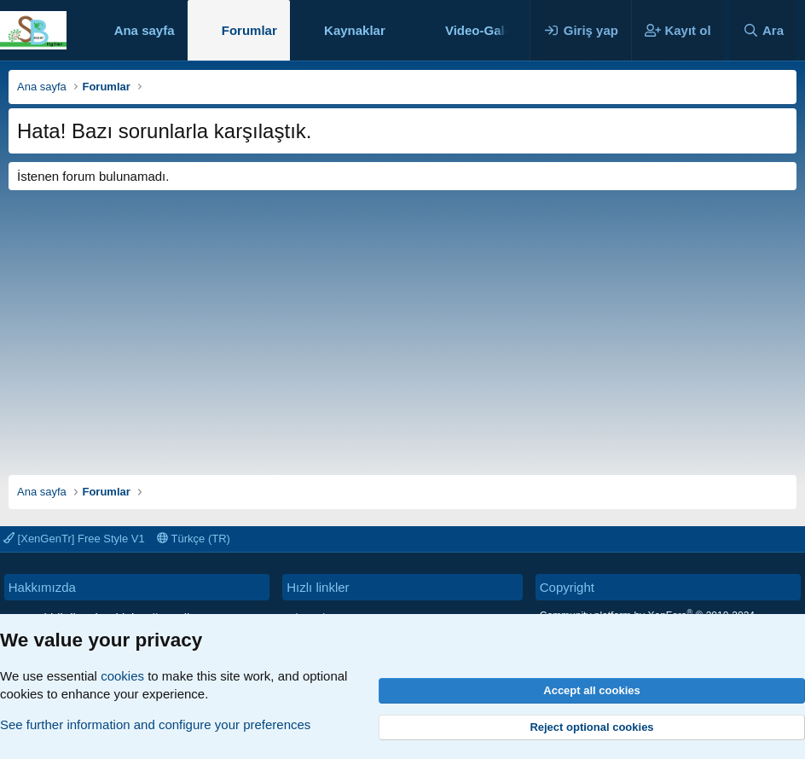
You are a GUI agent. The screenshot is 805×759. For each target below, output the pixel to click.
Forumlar (249, 30)
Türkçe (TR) (193, 538)
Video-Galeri (482, 30)
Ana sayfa (144, 30)
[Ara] (763, 30)
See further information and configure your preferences (155, 724)
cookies (122, 676)
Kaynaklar (354, 30)
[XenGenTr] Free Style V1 (74, 538)
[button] (399, 30)
